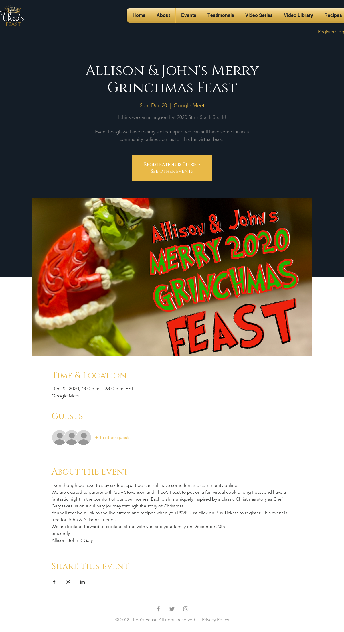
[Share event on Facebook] (54, 582)
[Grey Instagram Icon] (185, 608)
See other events (172, 171)
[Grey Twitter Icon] (172, 608)
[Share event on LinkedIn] (82, 582)
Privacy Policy (215, 619)
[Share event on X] (68, 582)
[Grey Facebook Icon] (158, 608)
